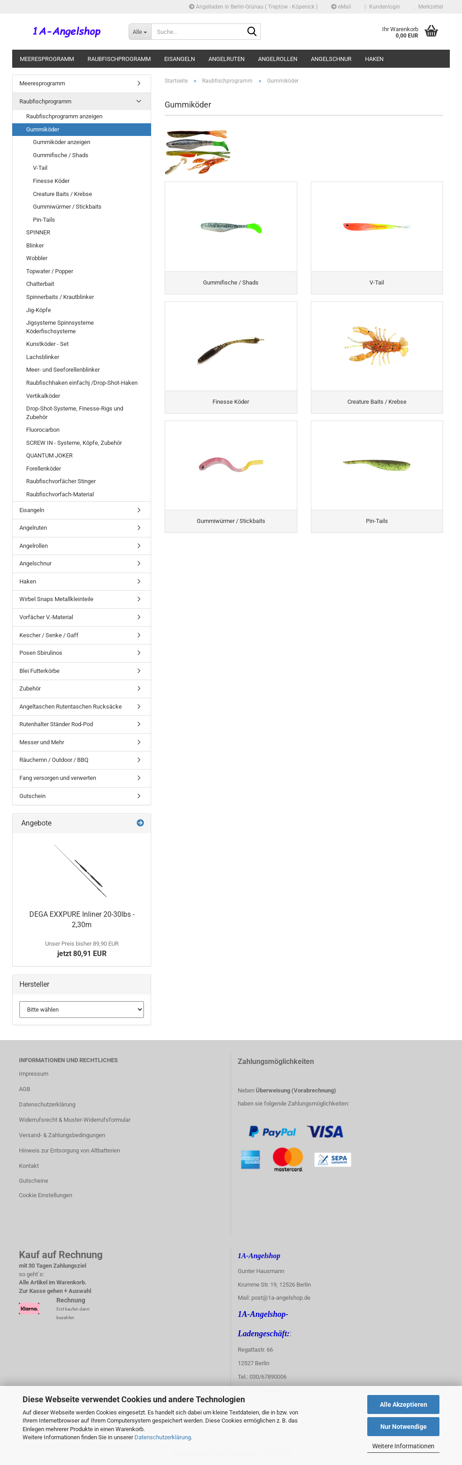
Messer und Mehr (41, 742)
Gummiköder (42, 129)
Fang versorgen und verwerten (57, 777)
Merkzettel (428, 7)
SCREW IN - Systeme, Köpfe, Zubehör (74, 442)
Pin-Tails (44, 219)
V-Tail (40, 167)
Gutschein (32, 796)
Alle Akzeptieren (403, 1404)
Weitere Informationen (403, 1446)
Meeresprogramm (47, 59)
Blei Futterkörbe (39, 670)
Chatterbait (40, 283)
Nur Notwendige (403, 1426)
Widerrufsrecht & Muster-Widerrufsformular (74, 1119)
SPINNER (38, 232)
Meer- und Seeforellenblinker (63, 369)
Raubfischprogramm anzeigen (64, 116)
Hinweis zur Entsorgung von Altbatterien (69, 1150)
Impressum (33, 1073)
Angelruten (226, 59)
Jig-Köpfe (38, 310)
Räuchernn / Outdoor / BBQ (53, 759)
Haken (374, 59)
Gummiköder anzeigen (61, 142)
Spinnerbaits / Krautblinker (60, 297)
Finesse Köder (51, 180)
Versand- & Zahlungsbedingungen (62, 1135)
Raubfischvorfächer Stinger (61, 481)
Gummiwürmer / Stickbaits (67, 206)
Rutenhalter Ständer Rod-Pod (56, 724)
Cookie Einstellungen (45, 1195)
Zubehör (30, 688)
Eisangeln (179, 59)
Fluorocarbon (43, 429)
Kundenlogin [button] (382, 7)
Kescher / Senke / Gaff (49, 635)
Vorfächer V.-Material (46, 617)
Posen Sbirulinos (40, 652)
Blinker (35, 245)
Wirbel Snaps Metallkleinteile (56, 599)
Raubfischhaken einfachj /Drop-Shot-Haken (82, 382)
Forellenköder (43, 468)
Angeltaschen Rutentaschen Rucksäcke (70, 706)
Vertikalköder (43, 395)
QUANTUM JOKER (49, 455)
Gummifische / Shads (60, 155)
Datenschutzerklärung (162, 1437)
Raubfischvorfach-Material (60, 494)
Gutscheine (33, 1180)
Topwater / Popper (49, 271)
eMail (341, 7)
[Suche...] (140, 31)
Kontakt (29, 1165)
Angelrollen (277, 59)
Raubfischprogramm (119, 59)
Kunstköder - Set (47, 344)
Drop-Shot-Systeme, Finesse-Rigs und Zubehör (74, 412)
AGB (24, 1089)
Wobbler (36, 258)
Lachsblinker (42, 357)
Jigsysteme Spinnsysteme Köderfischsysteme (60, 327)
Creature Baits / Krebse (62, 194)
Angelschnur (331, 59)
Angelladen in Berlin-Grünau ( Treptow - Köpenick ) (253, 7)
